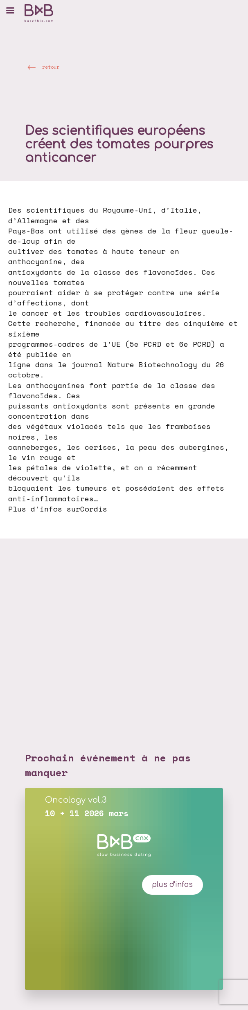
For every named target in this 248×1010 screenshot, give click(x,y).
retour (50, 66)
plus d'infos (172, 885)
